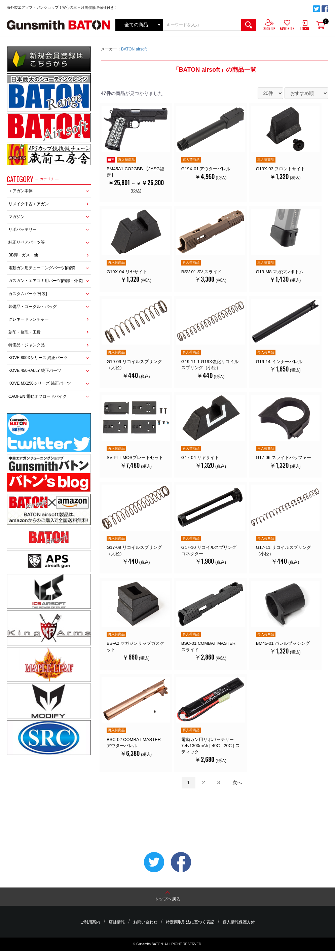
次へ (237, 800)
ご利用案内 (104, 922)
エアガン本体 (20, 190)
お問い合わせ (147, 922)
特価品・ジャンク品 (26, 345)
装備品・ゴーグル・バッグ (32, 306)
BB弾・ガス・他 (23, 255)
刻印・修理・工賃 (24, 332)
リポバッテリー (22, 229)
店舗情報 (124, 922)
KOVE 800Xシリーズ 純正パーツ (38, 357)
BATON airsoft (134, 49)
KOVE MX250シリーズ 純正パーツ (39, 383)
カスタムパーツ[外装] (27, 293)
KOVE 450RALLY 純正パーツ (34, 370)
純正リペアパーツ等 (26, 242)
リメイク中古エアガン (28, 204)
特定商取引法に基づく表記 (184, 922)
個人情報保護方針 (225, 922)
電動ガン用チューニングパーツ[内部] (41, 268)
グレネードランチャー (28, 319)
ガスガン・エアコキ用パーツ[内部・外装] (45, 280)
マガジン (16, 216)
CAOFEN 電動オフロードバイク (37, 396)
